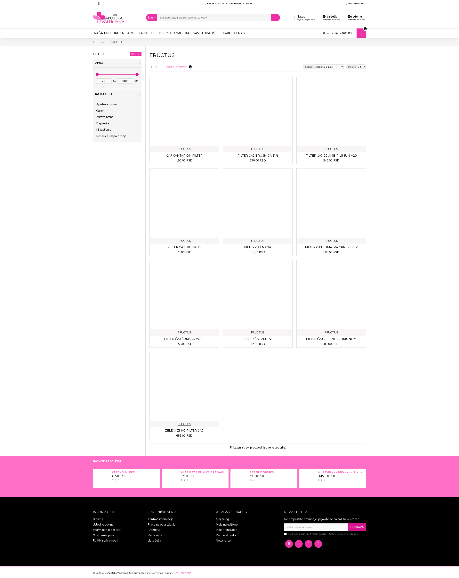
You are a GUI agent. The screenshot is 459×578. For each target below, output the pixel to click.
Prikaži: (352, 66)
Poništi (136, 53)
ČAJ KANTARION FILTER (184, 155)
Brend (102, 42)
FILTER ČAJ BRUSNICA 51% (258, 155)
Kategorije (104, 94)
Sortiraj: (309, 66)
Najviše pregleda (107, 461)
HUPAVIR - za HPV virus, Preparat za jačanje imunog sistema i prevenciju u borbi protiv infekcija (341, 472)
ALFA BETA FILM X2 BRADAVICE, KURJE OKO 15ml (204, 472)
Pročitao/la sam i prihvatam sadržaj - (321, 534)
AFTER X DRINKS (261, 472)
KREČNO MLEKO (123, 472)
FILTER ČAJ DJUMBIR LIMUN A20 (331, 155)
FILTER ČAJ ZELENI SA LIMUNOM (331, 339)
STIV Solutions (181, 573)
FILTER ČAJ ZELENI (257, 339)
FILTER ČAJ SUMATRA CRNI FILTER (331, 247)
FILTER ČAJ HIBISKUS (184, 247)
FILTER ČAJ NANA (257, 247)
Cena (99, 63)
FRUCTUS (184, 149)
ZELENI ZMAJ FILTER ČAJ (184, 430)
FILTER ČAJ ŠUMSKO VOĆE (184, 339)
